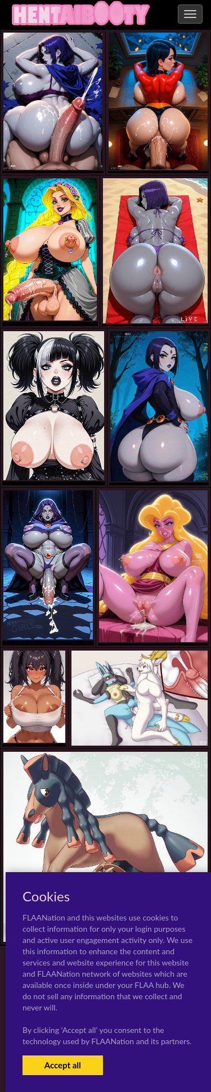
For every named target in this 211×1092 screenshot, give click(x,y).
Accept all (62, 1065)
